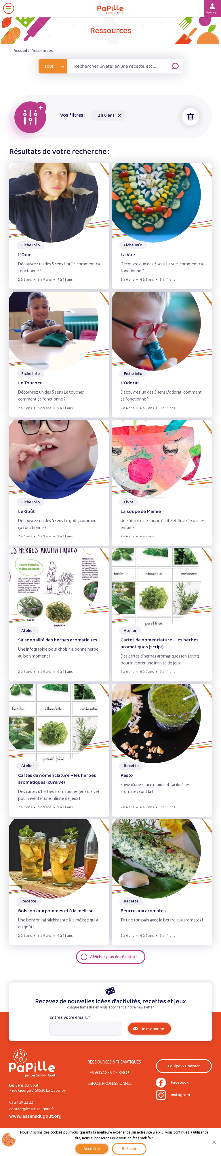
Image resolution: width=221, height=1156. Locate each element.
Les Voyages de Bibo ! (108, 1073)
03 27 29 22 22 (21, 1102)
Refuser (129, 1148)
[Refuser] (214, 1142)
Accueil (20, 50)
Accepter (91, 1148)
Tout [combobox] (49, 66)
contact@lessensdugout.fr (31, 1109)
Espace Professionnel (110, 1084)
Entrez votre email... (69, 1017)
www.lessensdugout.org (35, 1116)
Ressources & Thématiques (114, 1062)
